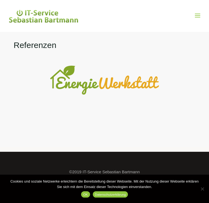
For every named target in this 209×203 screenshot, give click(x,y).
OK (85, 194)
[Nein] (202, 189)
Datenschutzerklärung (110, 194)
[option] (104, 80)
